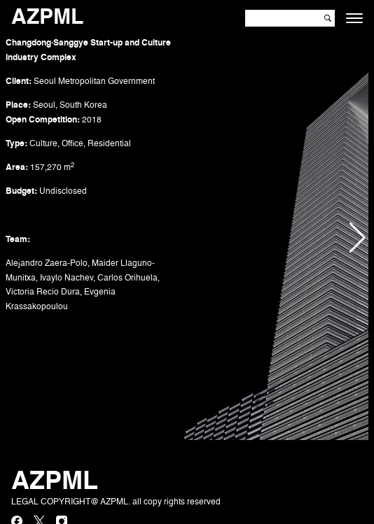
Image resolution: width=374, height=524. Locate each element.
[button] (357, 238)
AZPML (47, 18)
